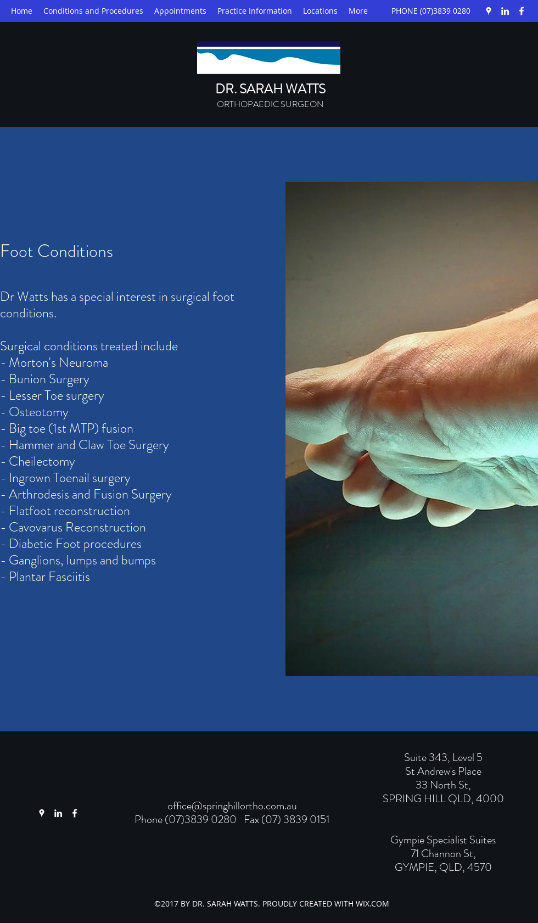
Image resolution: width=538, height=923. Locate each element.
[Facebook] (521, 10)
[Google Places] (488, 10)
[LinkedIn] (505, 10)
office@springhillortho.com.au (232, 806)
